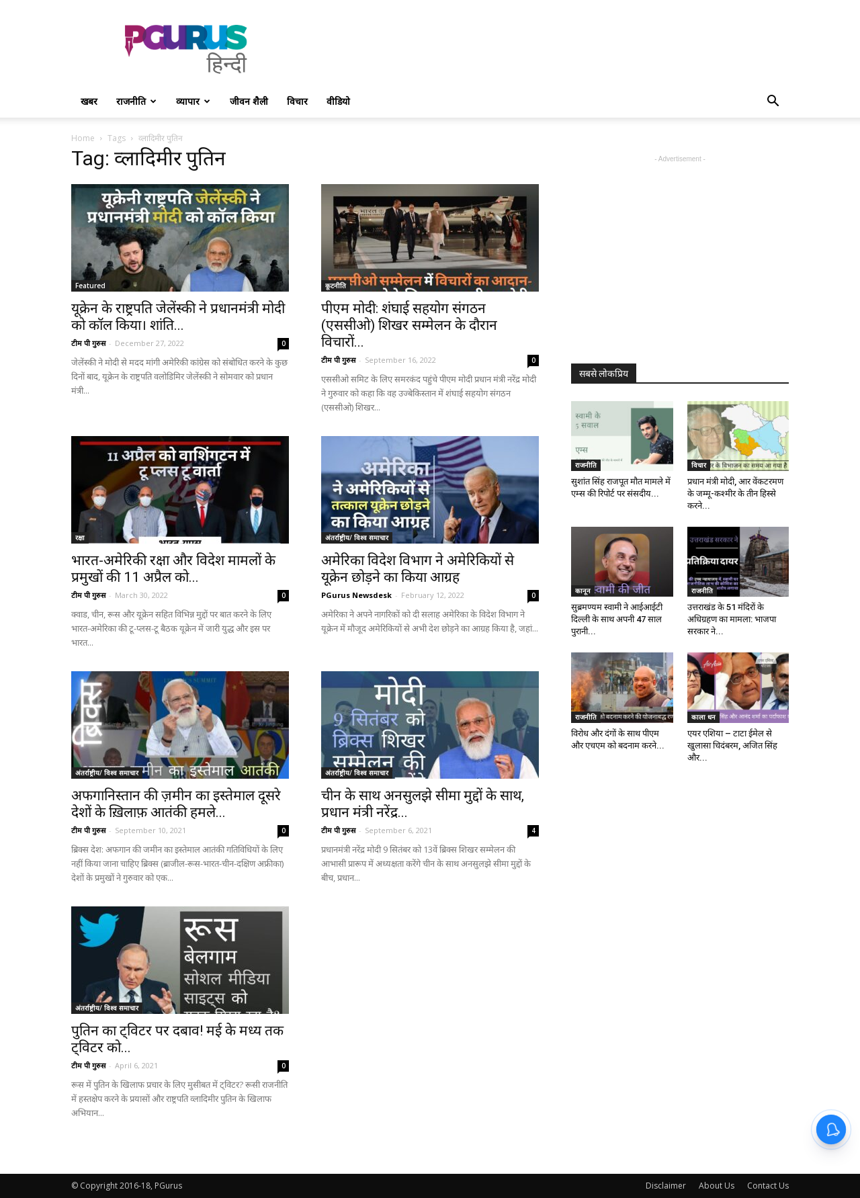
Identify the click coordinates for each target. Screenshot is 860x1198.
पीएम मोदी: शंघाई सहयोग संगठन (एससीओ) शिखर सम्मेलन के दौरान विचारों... (409, 325)
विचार (297, 101)
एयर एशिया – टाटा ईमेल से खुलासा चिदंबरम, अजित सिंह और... (732, 745)
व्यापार (193, 101)
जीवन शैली (249, 101)
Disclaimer (666, 1185)
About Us (716, 1185)
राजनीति (136, 101)
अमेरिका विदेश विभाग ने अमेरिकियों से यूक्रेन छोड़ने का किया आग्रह (417, 568)
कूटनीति (335, 285)
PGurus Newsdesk (356, 595)
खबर (89, 101)
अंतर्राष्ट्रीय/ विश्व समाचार (356, 537)
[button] (773, 102)
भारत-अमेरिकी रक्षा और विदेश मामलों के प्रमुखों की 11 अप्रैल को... (173, 568)
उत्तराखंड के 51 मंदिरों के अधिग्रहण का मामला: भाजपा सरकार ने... (731, 619)
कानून (583, 590)
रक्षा (80, 537)
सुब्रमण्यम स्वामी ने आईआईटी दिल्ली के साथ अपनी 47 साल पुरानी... (616, 619)
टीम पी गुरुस (88, 343)
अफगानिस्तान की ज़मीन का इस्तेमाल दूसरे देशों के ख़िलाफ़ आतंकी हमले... (176, 803)
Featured (90, 285)
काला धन (703, 717)
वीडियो (338, 101)
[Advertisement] (544, 49)
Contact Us (768, 1185)
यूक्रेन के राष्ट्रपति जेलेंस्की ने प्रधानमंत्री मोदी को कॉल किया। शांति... (178, 316)
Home (83, 138)
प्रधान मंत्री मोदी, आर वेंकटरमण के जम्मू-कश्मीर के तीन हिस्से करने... (735, 493)
